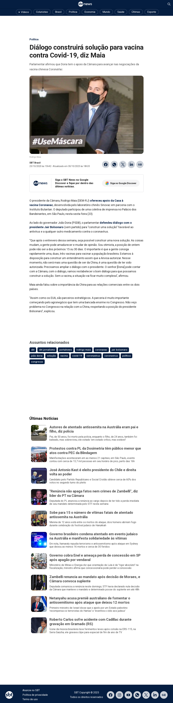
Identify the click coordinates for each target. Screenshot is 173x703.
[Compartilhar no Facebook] (105, 164)
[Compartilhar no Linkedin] (131, 164)
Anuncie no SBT (31, 690)
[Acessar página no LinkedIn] (155, 695)
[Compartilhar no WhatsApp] (114, 164)
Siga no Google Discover (120, 183)
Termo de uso (30, 699)
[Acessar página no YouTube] (128, 695)
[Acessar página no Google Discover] (164, 695)
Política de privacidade (35, 694)
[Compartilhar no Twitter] (122, 164)
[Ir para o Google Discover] (140, 164)
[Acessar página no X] (146, 695)
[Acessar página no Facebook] (110, 695)
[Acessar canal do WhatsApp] (137, 695)
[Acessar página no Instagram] (119, 695)
